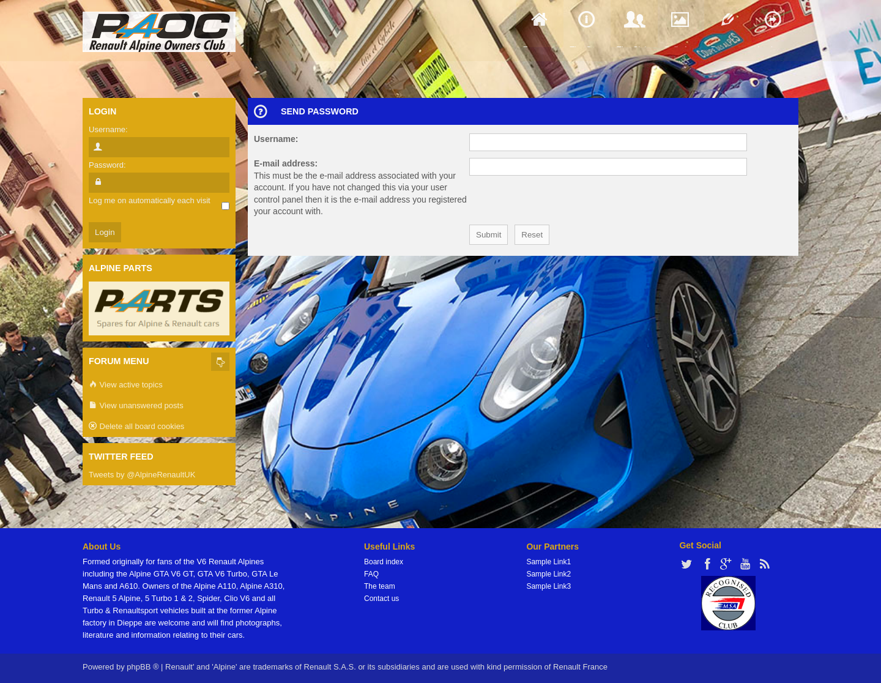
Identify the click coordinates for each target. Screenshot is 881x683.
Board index (383, 562)
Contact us (381, 598)
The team (379, 586)
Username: (276, 139)
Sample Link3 (548, 586)
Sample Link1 (548, 562)
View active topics (126, 385)
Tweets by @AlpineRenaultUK (142, 474)
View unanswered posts (136, 406)
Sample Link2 (548, 574)
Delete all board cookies (136, 427)
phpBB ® (142, 666)
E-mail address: (286, 163)
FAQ (371, 574)
